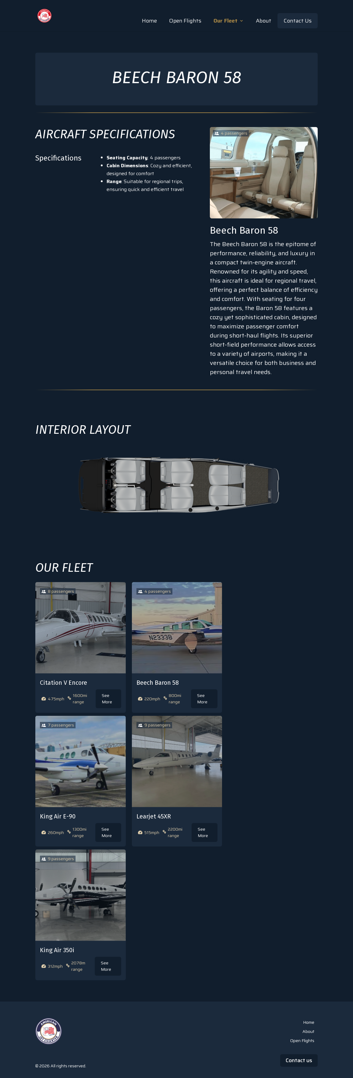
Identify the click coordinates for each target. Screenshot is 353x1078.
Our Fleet (226, 20)
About (263, 20)
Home (149, 20)
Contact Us (298, 20)
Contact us (299, 1060)
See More (107, 698)
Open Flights (185, 20)
